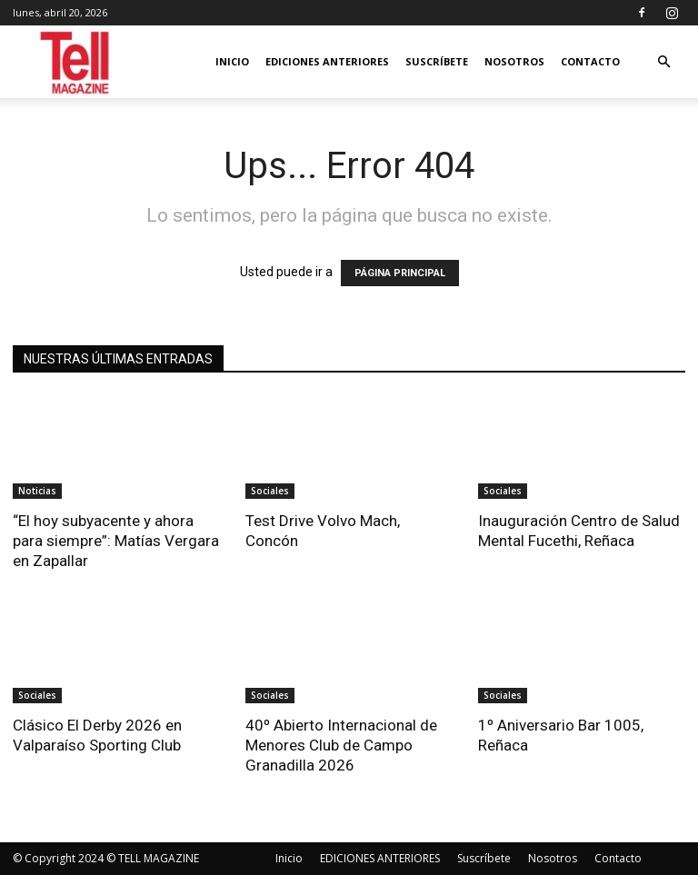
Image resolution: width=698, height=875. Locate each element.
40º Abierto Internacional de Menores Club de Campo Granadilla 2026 (341, 745)
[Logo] (76, 62)
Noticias (37, 490)
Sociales (270, 490)
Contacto (590, 61)
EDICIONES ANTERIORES (327, 61)
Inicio (232, 61)
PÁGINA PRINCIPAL (399, 273)
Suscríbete (436, 61)
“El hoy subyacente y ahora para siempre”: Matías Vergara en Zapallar (116, 541)
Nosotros (514, 61)
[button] (663, 62)
